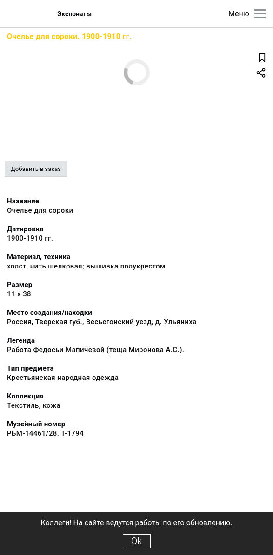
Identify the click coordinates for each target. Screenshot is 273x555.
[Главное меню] (259, 14)
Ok (136, 541)
